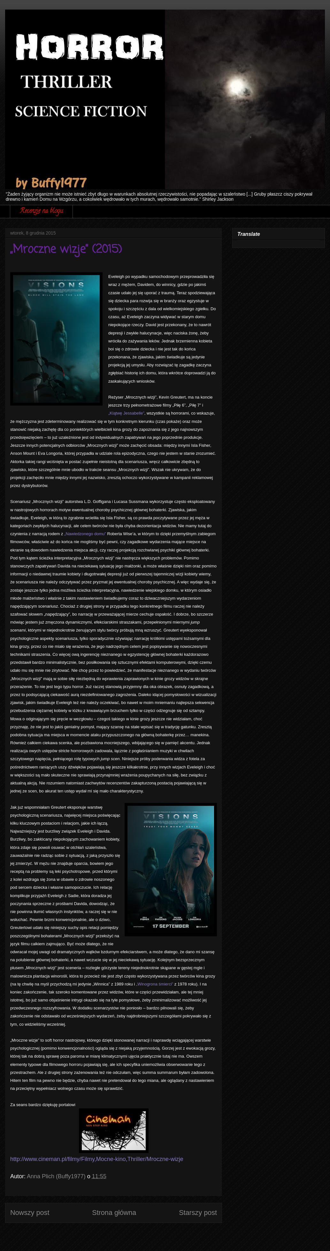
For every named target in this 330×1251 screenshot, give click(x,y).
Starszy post (198, 1213)
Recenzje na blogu (41, 211)
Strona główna (114, 1213)
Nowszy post (29, 1213)
